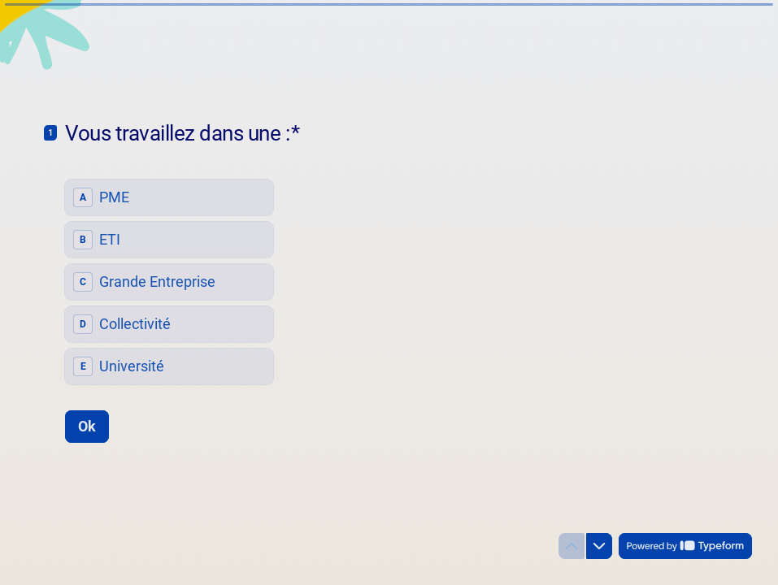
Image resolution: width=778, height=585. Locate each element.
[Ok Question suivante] (87, 426)
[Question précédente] (572, 546)
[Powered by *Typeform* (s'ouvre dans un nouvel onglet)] (685, 546)
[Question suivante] (599, 546)
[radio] (169, 197)
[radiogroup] (169, 282)
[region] (159, 522)
